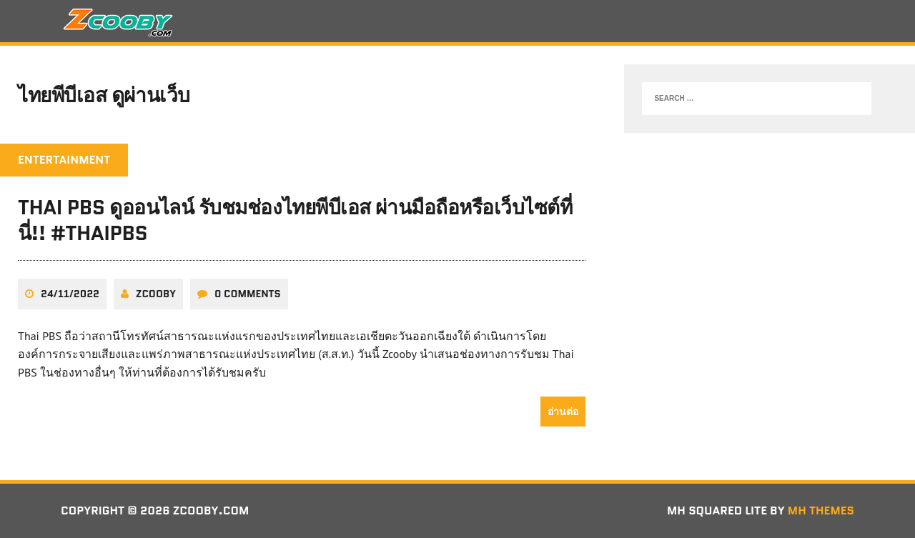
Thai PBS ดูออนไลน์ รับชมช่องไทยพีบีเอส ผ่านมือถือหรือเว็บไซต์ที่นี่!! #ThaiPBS (295, 220)
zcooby (156, 294)
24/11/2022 (70, 294)
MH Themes (821, 510)
